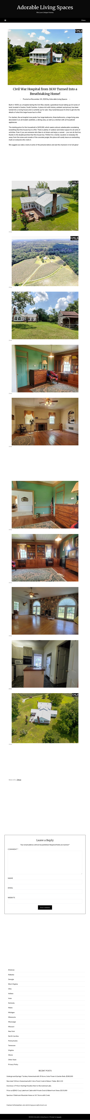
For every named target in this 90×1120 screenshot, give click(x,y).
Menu (83, 20)
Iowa (10, 998)
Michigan (11, 1012)
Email (10, 888)
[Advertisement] (45, 163)
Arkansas (11, 970)
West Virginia (13, 984)
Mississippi (12, 1022)
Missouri (11, 1027)
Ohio (10, 989)
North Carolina (13, 1036)
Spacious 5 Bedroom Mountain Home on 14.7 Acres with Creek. (28, 1095)
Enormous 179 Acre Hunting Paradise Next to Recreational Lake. (29, 1086)
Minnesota (12, 1017)
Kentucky (11, 1003)
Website (11, 897)
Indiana (10, 993)
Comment (13, 849)
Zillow (19, 780)
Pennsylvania (12, 1041)
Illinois (10, 1055)
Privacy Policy (13, 1064)
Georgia (11, 979)
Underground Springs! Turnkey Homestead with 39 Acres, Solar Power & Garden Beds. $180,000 (40, 1076)
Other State (12, 1060)
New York (11, 1031)
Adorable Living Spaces (45, 7)
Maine (10, 1008)
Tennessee (11, 1045)
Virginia (11, 1050)
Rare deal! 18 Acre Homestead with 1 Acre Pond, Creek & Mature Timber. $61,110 (35, 1081)
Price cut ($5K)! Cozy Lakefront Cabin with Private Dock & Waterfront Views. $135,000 (37, 1090)
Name (10, 878)
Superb (59, 1117)
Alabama (11, 975)
